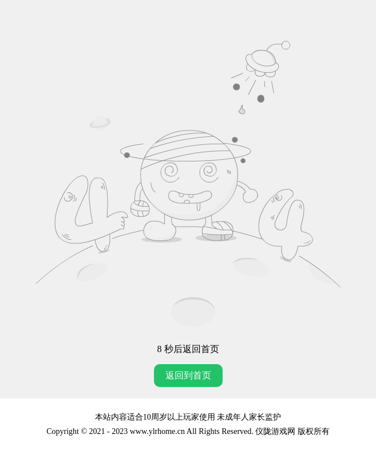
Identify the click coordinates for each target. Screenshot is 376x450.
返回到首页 (188, 375)
